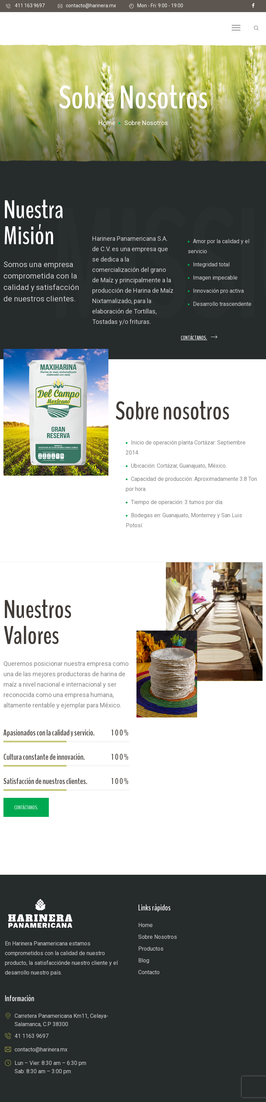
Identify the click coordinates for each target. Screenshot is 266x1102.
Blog (143, 960)
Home (106, 122)
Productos (150, 948)
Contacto (149, 972)
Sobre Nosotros (157, 937)
